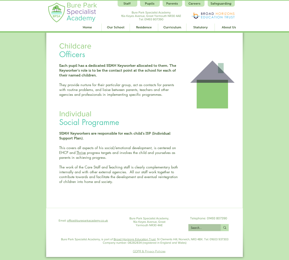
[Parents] (172, 4)
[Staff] (127, 4)
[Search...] (201, 227)
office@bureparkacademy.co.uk (87, 220)
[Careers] (195, 4)
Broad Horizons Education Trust (135, 239)
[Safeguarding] (221, 4)
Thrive (81, 152)
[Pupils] (150, 4)
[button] (115, 27)
